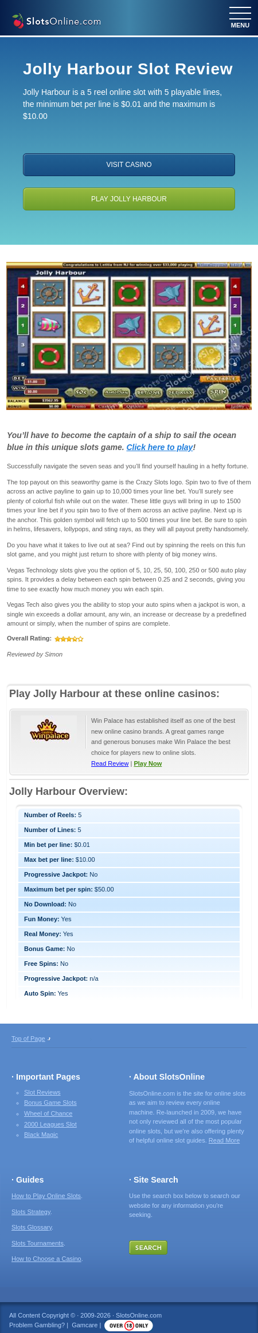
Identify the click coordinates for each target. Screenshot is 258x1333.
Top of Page (28, 1038)
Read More (224, 1140)
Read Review (109, 763)
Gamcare (84, 1325)
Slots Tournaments (37, 1243)
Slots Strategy (30, 1211)
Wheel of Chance (48, 1113)
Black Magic (41, 1134)
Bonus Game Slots (50, 1102)
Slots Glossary (31, 1227)
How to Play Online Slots (46, 1195)
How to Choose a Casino (46, 1258)
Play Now (148, 763)
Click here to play (159, 447)
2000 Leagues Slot (50, 1124)
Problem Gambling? (37, 1325)
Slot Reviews (42, 1092)
